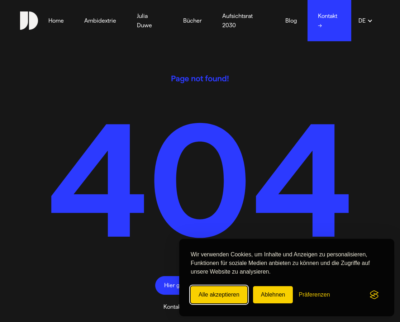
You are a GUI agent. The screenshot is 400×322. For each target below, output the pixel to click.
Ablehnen (273, 295)
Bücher (192, 21)
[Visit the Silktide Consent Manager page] (374, 294)
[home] (29, 20)
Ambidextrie (100, 21)
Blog (291, 21)
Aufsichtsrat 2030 (237, 20)
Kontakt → (327, 20)
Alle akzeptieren (219, 295)
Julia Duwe (144, 20)
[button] (365, 21)
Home (56, 21)
